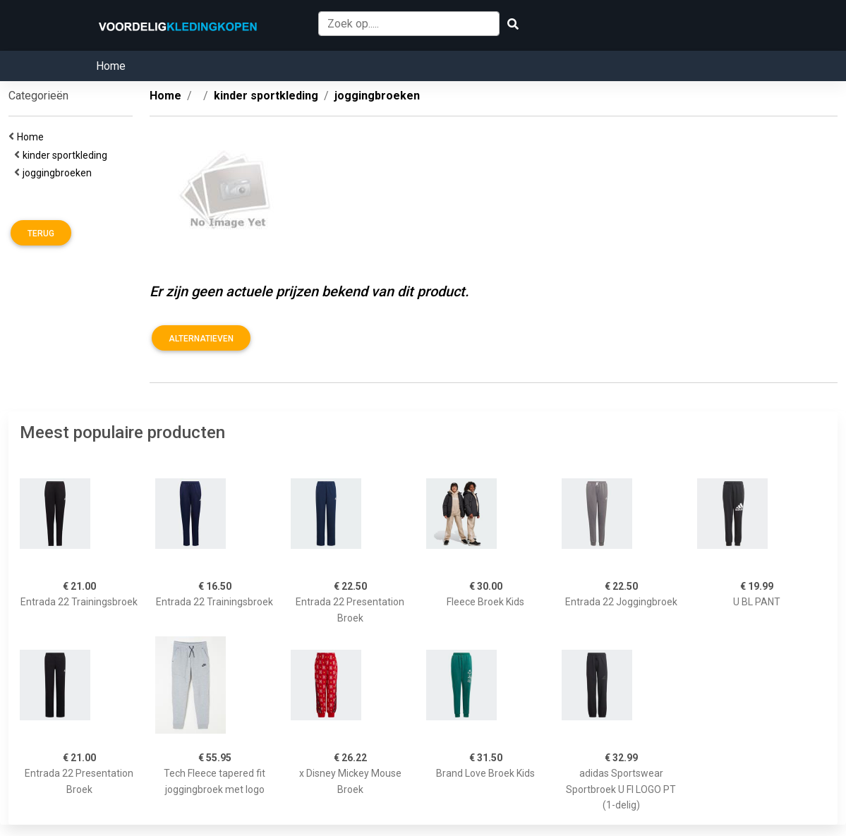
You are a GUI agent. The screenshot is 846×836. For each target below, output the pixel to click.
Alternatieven (201, 339)
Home (111, 66)
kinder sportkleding (67, 155)
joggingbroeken (59, 172)
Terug (41, 233)
